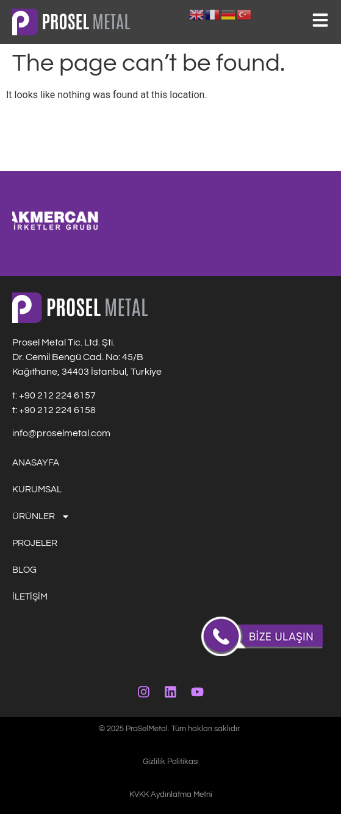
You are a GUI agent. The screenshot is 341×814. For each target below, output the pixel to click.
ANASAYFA (35, 462)
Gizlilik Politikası (171, 761)
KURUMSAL (37, 489)
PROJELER (34, 543)
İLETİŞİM (30, 596)
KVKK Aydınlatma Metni (170, 794)
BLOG (24, 570)
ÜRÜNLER (41, 516)
